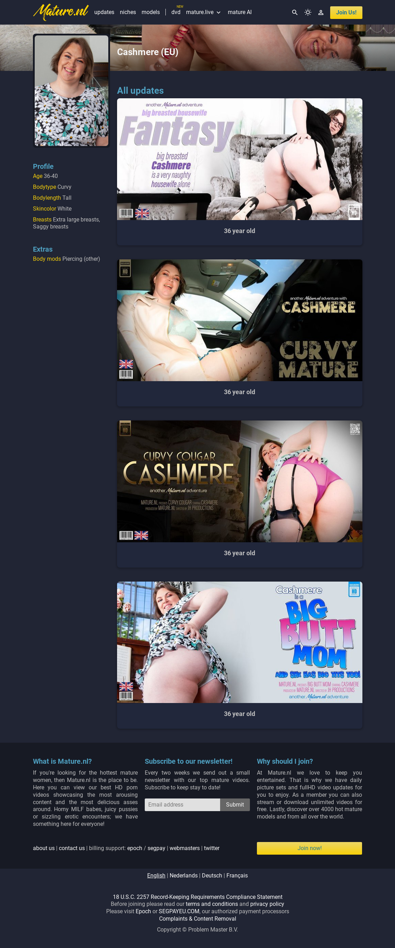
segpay (156, 848)
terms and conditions (212, 904)
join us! (346, 12)
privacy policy (267, 904)
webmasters (185, 848)
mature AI (240, 12)
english (156, 875)
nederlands (184, 875)
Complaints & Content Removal (197, 918)
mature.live (204, 12)
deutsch (212, 875)
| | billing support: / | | (126, 848)
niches (128, 12)
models (151, 12)
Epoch (143, 911)
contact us (72, 848)
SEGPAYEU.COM (179, 911)
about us (44, 848)
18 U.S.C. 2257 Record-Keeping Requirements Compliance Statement (197, 897)
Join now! (310, 848)
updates (104, 12)
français (237, 875)
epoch (134, 848)
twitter (211, 848)
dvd (176, 12)
